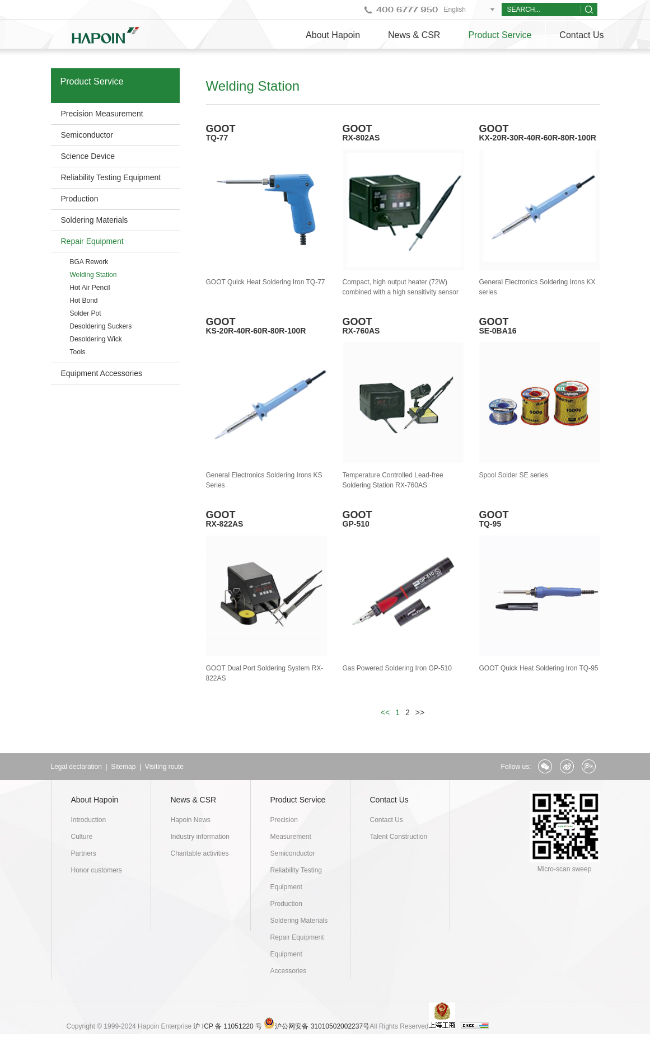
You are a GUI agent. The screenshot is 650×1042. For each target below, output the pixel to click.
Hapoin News (191, 820)
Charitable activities (200, 853)
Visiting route (164, 767)
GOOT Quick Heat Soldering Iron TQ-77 (265, 282)
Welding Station (93, 275)
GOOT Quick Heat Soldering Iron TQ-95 (538, 668)
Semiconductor (87, 134)
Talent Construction (399, 837)
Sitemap (123, 767)
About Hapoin (333, 35)
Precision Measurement (102, 113)
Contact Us (581, 35)
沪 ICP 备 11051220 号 (227, 1026)
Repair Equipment (92, 241)
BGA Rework (89, 262)
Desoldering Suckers (101, 326)
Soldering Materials (94, 219)
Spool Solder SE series (513, 475)
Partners (83, 853)
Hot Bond (84, 300)
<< (385, 712)
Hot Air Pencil (90, 288)
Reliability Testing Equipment (111, 177)
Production (80, 198)
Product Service (499, 35)
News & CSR (414, 35)
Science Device (88, 156)
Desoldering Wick (96, 339)
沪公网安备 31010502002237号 (322, 1026)
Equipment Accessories (102, 373)
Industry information (200, 837)
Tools (78, 352)
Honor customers (96, 870)
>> (419, 712)
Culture (82, 837)
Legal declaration (76, 767)
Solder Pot (85, 313)
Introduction (88, 820)
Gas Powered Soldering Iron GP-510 (397, 668)
